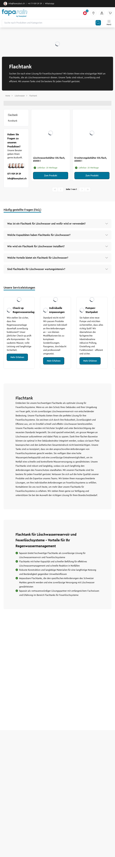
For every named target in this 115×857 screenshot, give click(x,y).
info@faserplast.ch (14, 3)
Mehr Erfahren (17, 357)
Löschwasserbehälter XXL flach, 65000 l (49, 159)
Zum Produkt (50, 175)
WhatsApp (49, 4)
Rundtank (12, 121)
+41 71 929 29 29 (35, 4)
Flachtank (13, 115)
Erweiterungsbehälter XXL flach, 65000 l (90, 159)
